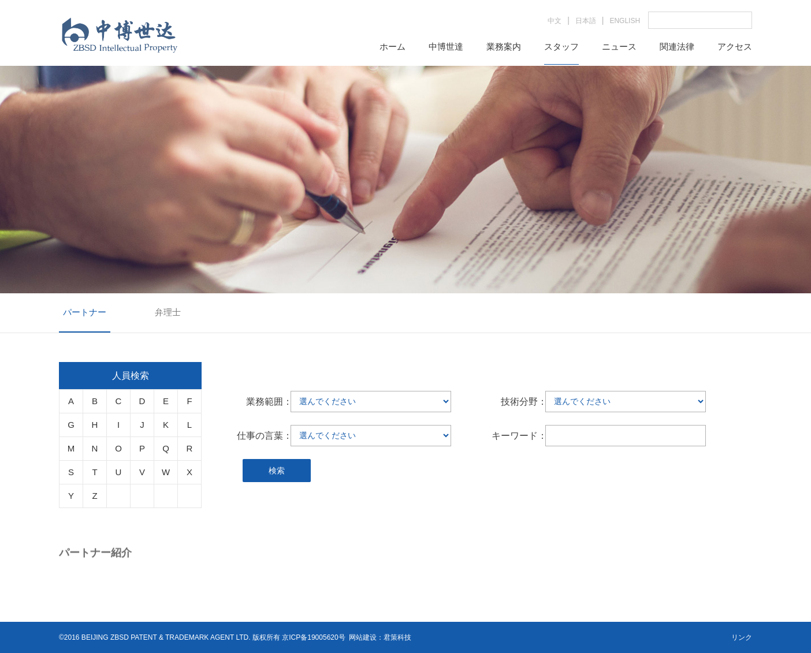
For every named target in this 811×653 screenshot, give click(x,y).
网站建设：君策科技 (380, 637)
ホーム (393, 46)
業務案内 (503, 46)
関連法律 (677, 46)
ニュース (619, 46)
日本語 (585, 21)
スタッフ (561, 46)
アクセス (734, 46)
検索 (277, 470)
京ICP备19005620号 (313, 637)
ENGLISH (624, 21)
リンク (741, 637)
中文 (554, 21)
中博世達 (446, 46)
